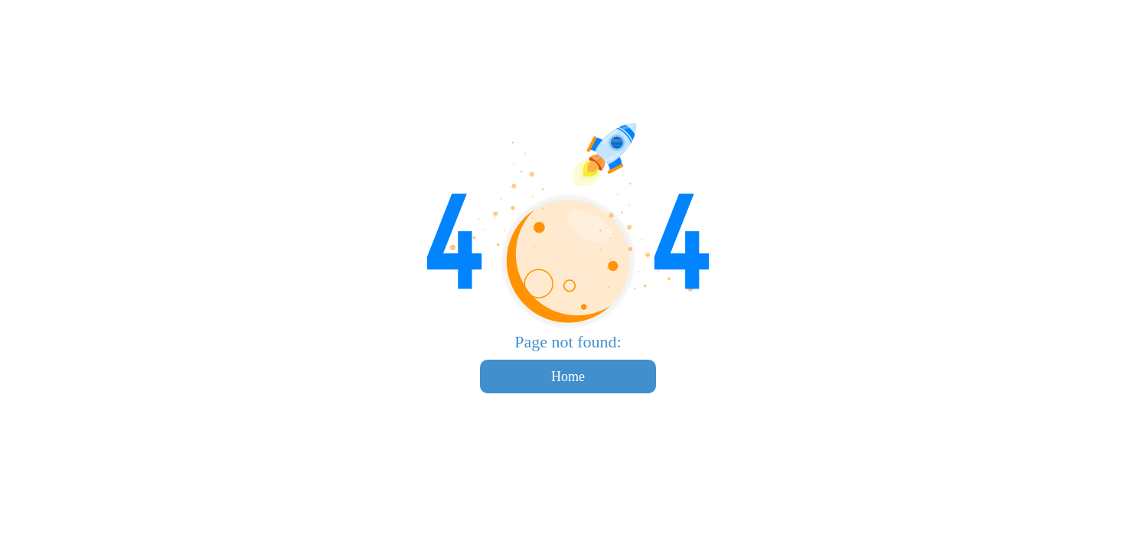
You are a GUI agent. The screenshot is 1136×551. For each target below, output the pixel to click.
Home (568, 376)
